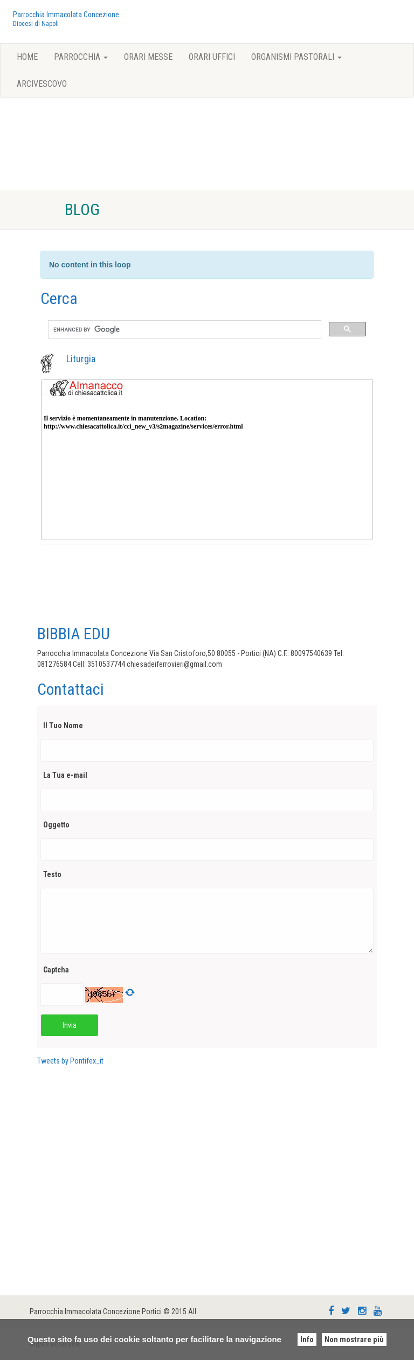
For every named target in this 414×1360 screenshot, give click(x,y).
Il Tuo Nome (64, 725)
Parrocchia (81, 57)
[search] (183, 329)
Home (27, 57)
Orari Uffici (212, 57)
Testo (53, 874)
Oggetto (57, 824)
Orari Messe (148, 57)
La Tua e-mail (66, 775)
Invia (70, 1025)
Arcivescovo (42, 84)
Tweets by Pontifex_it (70, 1061)
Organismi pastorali (296, 57)
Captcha (57, 969)
